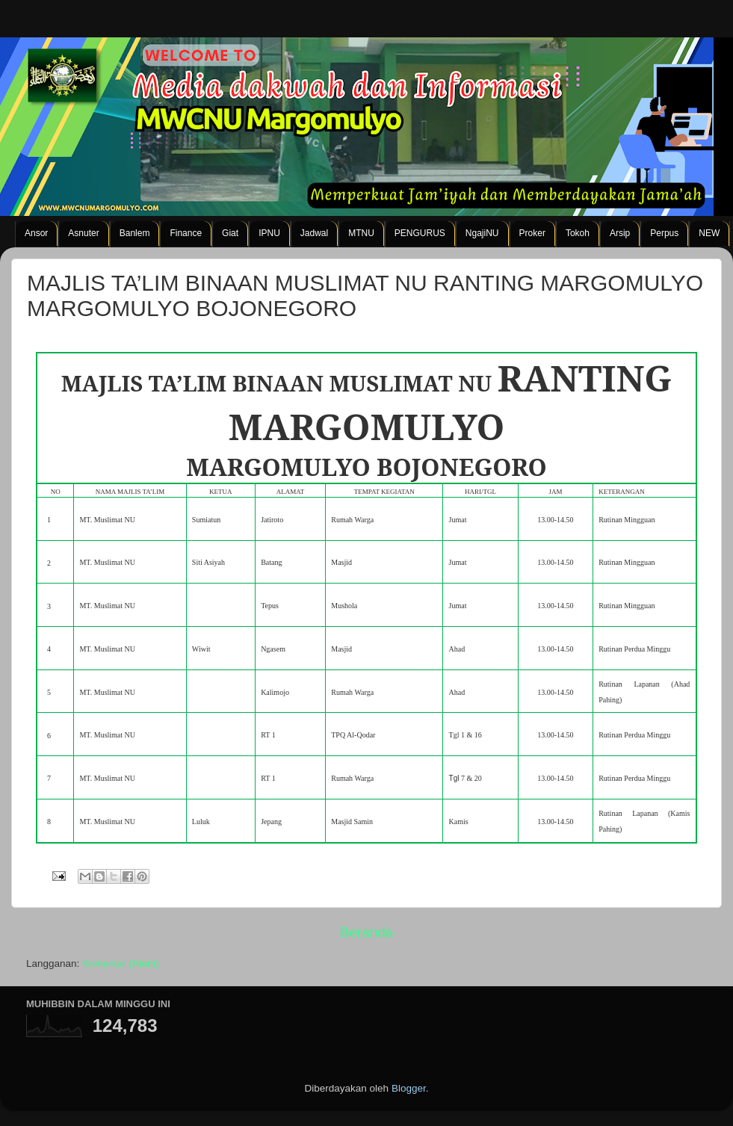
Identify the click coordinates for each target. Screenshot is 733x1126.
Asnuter (83, 233)
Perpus (664, 233)
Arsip (620, 233)
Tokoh (578, 233)
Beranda (366, 932)
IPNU (269, 233)
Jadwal (314, 233)
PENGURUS (420, 233)
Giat (230, 233)
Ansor (36, 233)
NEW (709, 233)
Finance (186, 233)
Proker (532, 233)
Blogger (409, 1088)
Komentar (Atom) (120, 963)
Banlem (135, 233)
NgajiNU (482, 233)
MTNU (361, 233)
